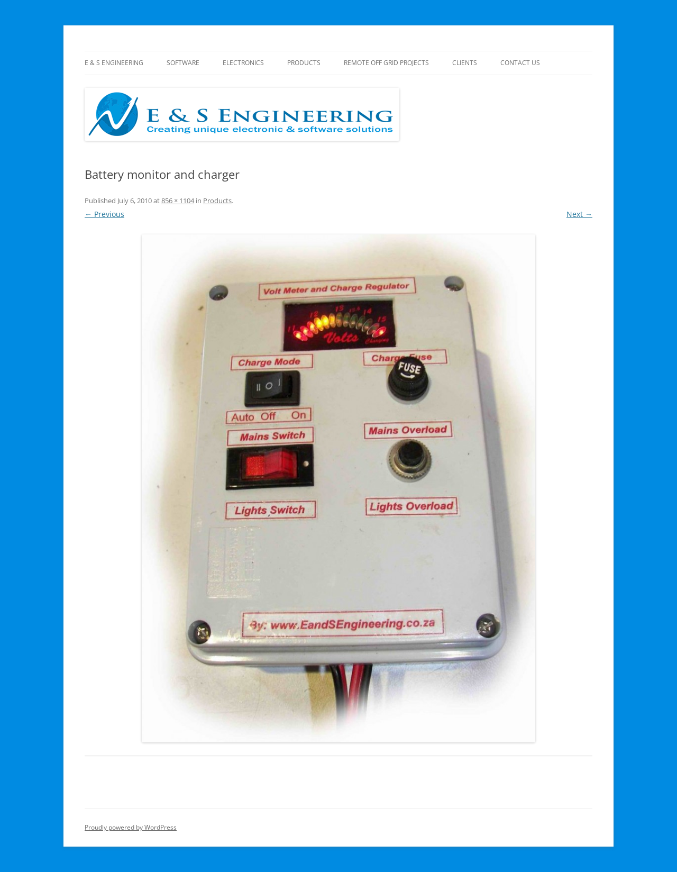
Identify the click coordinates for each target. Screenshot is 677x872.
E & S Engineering (114, 62)
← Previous (104, 214)
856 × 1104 (177, 200)
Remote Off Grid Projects (386, 62)
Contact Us (520, 62)
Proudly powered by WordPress (131, 827)
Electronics (243, 62)
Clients (464, 62)
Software (183, 62)
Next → (579, 214)
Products (304, 62)
